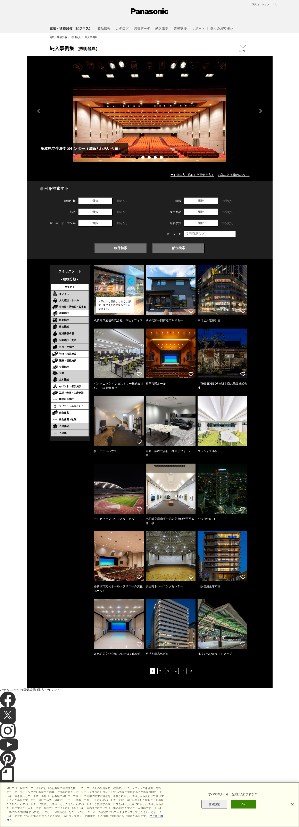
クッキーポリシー (67, 816)
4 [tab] (156, 158)
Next (261, 111)
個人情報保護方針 (91, 816)
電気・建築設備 (58, 37)
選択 (95, 201)
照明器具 (76, 37)
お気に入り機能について (234, 174)
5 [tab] (162, 158)
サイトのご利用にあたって (37, 816)
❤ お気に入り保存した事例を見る (192, 174)
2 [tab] (143, 158)
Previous (38, 111)
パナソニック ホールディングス (124, 816)
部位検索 (178, 248)
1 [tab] (137, 158)
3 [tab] (150, 158)
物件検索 (120, 248)
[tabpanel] (150, 111)
